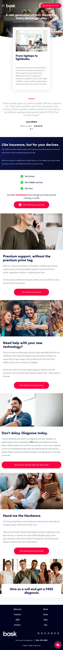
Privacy (17, 625)
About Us (17, 609)
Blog (46, 619)
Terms (45, 609)
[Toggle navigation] (3, 6)
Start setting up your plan (31, 204)
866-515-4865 (41, 640)
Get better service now (31, 292)
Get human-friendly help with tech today (31, 465)
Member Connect (51, 6)
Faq (45, 625)
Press (45, 614)
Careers (17, 614)
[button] (30, 129)
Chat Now (58, 645)
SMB (17, 619)
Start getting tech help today (32, 385)
